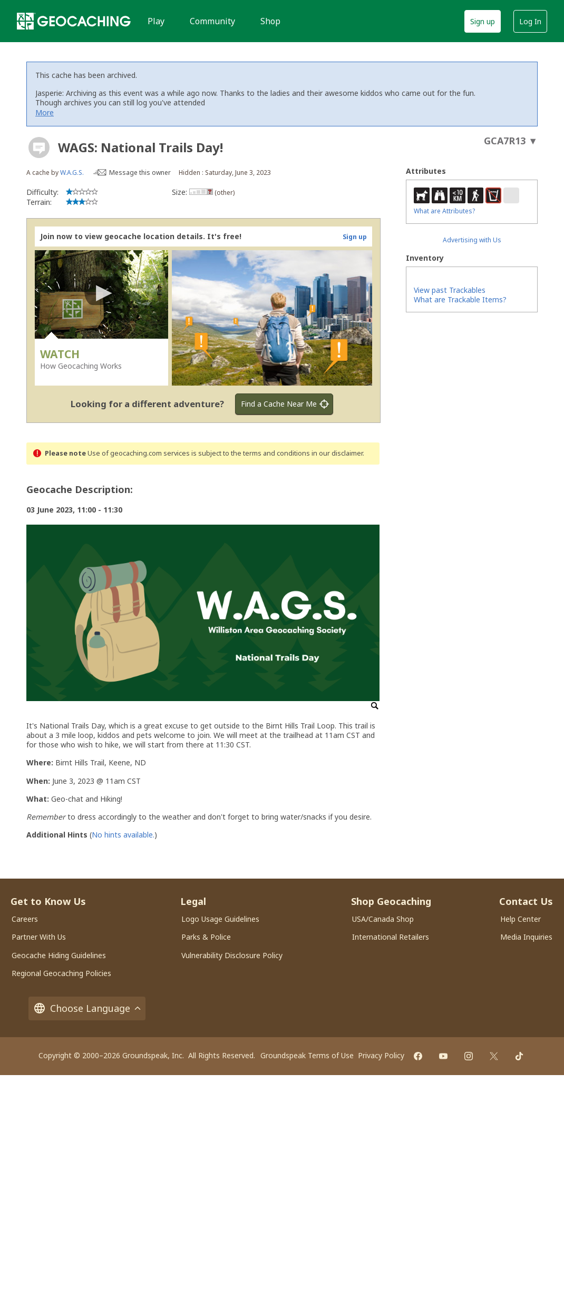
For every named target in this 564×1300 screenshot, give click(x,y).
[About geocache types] (39, 147)
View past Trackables (449, 290)
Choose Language (87, 1008)
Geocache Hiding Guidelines (59, 955)
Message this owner (140, 172)
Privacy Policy (381, 1055)
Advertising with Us (472, 239)
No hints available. (123, 835)
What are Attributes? (444, 210)
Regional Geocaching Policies (61, 973)
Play (156, 21)
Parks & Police (206, 937)
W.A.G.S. (72, 172)
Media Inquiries (526, 937)
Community (212, 21)
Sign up (482, 21)
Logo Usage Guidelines (220, 919)
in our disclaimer (337, 453)
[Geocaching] (74, 21)
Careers (25, 919)
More (44, 112)
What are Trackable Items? (460, 299)
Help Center (520, 919)
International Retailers (390, 937)
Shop (270, 21)
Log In (530, 21)
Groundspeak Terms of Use (307, 1055)
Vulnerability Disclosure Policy (232, 955)
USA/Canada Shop (383, 919)
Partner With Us (39, 937)
